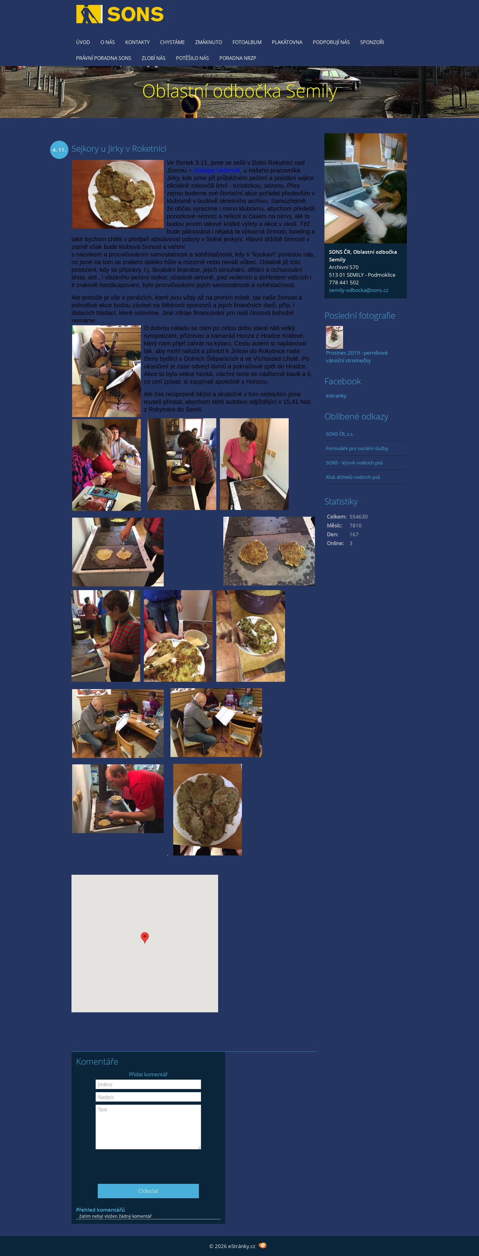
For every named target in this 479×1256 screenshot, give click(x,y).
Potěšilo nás (192, 58)
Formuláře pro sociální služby (357, 448)
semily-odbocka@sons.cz (358, 290)
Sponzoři (372, 42)
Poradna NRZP (237, 58)
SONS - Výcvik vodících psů (354, 463)
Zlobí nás (154, 58)
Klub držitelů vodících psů (353, 477)
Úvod (83, 42)
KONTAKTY (137, 42)
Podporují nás (331, 42)
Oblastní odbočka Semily (239, 90)
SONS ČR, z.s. (340, 434)
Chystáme (172, 42)
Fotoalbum (246, 42)
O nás (108, 42)
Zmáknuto (208, 42)
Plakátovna (287, 42)
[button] (145, 938)
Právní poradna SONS (103, 58)
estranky (336, 395)
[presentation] (148, 1164)
